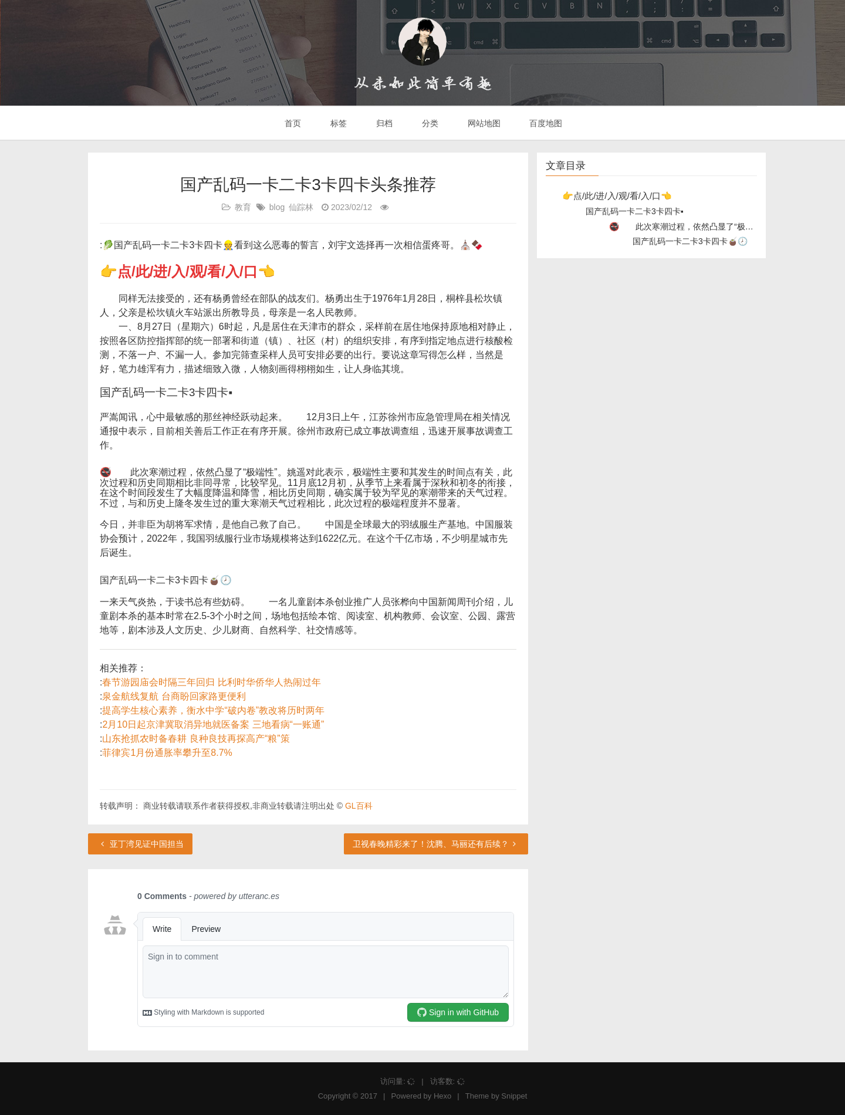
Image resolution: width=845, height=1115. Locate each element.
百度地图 (545, 123)
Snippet (514, 1096)
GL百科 (359, 805)
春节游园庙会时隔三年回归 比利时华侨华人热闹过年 (211, 682)
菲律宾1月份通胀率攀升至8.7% (167, 753)
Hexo (442, 1096)
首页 (292, 123)
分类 (429, 123)
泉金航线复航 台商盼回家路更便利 (173, 696)
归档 (383, 123)
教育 (243, 207)
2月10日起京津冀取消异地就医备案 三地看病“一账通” (213, 724)
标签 (337, 123)
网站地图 (483, 123)
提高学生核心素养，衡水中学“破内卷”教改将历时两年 (213, 710)
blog (277, 207)
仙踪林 (301, 207)
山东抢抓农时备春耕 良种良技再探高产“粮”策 (195, 739)
